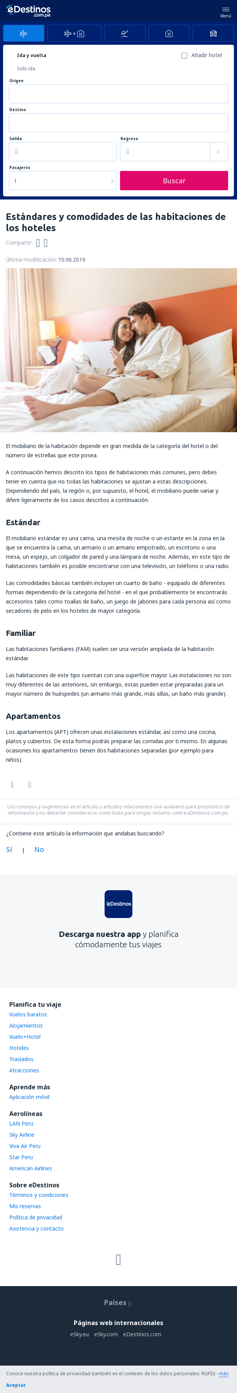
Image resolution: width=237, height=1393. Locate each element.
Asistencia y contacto (36, 1228)
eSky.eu (79, 1334)
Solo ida (26, 68)
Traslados (21, 1059)
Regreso (129, 138)
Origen (16, 80)
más (224, 1373)
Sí (9, 849)
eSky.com (106, 1334)
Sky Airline (21, 1134)
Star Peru (21, 1157)
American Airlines (30, 1168)
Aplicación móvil (29, 1097)
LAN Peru (21, 1123)
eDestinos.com (142, 1334)
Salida (15, 138)
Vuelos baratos (28, 1014)
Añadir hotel (206, 55)
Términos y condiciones (38, 1195)
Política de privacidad (35, 1217)
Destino (17, 109)
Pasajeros (19, 167)
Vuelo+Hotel (25, 1036)
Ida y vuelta (31, 55)
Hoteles (19, 1048)
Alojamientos (26, 1025)
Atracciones (24, 1070)
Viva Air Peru (25, 1146)
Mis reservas (25, 1206)
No (39, 849)
